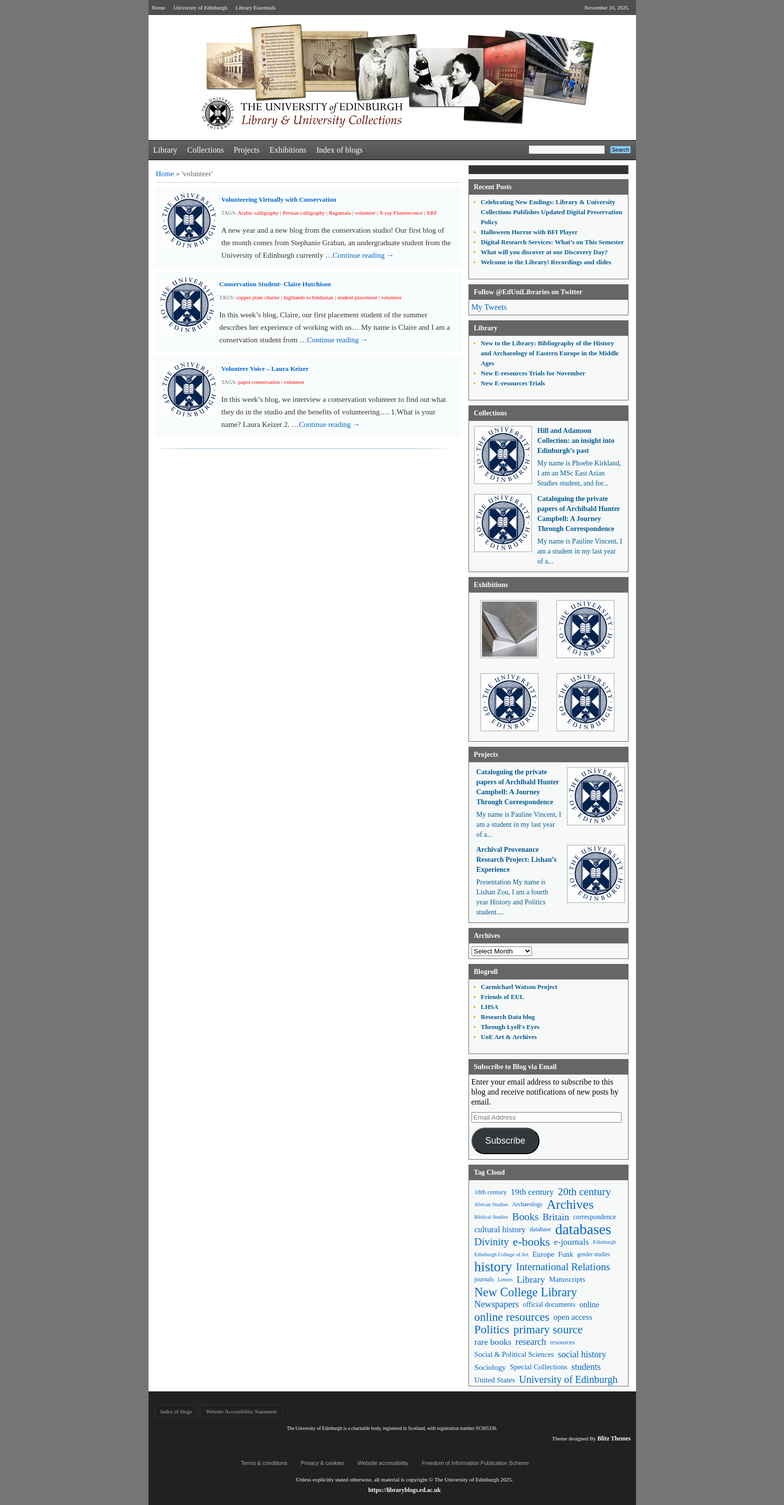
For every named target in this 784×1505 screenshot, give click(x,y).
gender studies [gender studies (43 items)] (593, 1254)
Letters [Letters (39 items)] (505, 1279)
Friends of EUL (502, 996)
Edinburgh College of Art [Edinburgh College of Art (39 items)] (501, 1254)
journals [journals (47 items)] (484, 1279)
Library (166, 150)
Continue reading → (363, 255)
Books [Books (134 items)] (525, 1216)
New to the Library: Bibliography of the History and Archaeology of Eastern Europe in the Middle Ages (550, 353)
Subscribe (505, 1141)
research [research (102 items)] (531, 1342)
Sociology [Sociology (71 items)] (490, 1367)
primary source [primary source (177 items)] (548, 1329)
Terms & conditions (264, 1463)
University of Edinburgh (200, 8)
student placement (358, 297)
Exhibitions (288, 150)
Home (159, 8)
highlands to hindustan (309, 297)
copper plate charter (258, 297)
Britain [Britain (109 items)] (555, 1217)
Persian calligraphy (303, 213)
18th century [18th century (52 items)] (490, 1192)
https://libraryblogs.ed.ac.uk (404, 1489)
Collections (205, 150)
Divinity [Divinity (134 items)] (491, 1241)
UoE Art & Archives (509, 1037)
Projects (247, 150)
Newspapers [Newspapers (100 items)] (496, 1304)
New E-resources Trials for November (533, 373)
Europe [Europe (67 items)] (543, 1254)
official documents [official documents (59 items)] (549, 1304)
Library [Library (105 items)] (530, 1279)
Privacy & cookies (322, 1463)
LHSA (489, 1007)
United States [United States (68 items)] (495, 1379)
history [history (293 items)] (493, 1267)
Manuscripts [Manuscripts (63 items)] (567, 1279)
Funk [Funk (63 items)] (565, 1254)
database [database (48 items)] (541, 1229)
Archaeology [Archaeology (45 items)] (527, 1204)
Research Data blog (508, 1017)
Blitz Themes (614, 1438)
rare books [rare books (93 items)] (493, 1342)
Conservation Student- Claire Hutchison (275, 284)
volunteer (365, 213)
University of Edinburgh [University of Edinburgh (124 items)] (568, 1379)
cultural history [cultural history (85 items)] (500, 1229)
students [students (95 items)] (586, 1367)
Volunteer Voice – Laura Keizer (265, 368)
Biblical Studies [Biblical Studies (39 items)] (491, 1217)
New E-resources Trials (513, 383)
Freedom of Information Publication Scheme (476, 1463)
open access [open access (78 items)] (573, 1317)
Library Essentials (256, 8)
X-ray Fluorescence (401, 213)
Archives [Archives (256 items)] (570, 1204)
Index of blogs (339, 150)
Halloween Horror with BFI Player (529, 232)
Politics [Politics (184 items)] (492, 1329)
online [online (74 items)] (590, 1304)
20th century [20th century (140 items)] (584, 1192)
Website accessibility (383, 1463)
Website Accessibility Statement (241, 1411)
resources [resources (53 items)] (562, 1342)
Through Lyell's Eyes (510, 1027)
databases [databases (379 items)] (583, 1229)
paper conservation (259, 382)
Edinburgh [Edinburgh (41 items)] (604, 1242)
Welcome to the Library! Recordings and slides (546, 262)
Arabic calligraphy (258, 213)
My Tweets (489, 307)
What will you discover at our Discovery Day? (544, 252)
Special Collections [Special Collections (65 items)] (539, 1367)
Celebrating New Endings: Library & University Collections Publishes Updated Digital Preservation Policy (551, 212)
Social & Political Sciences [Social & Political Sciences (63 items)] (514, 1354)
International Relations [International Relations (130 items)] (563, 1266)
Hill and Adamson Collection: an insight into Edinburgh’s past (576, 440)
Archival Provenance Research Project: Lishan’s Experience (516, 859)
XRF (431, 213)
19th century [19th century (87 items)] (532, 1192)
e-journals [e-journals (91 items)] (571, 1242)
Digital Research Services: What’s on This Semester (552, 242)
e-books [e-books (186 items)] (531, 1242)
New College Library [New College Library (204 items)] (526, 1292)
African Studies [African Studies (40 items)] (491, 1204)
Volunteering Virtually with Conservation (279, 199)
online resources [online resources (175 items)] (512, 1317)
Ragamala (340, 213)
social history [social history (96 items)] (582, 1354)
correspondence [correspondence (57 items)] (594, 1217)
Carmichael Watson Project (519, 986)
